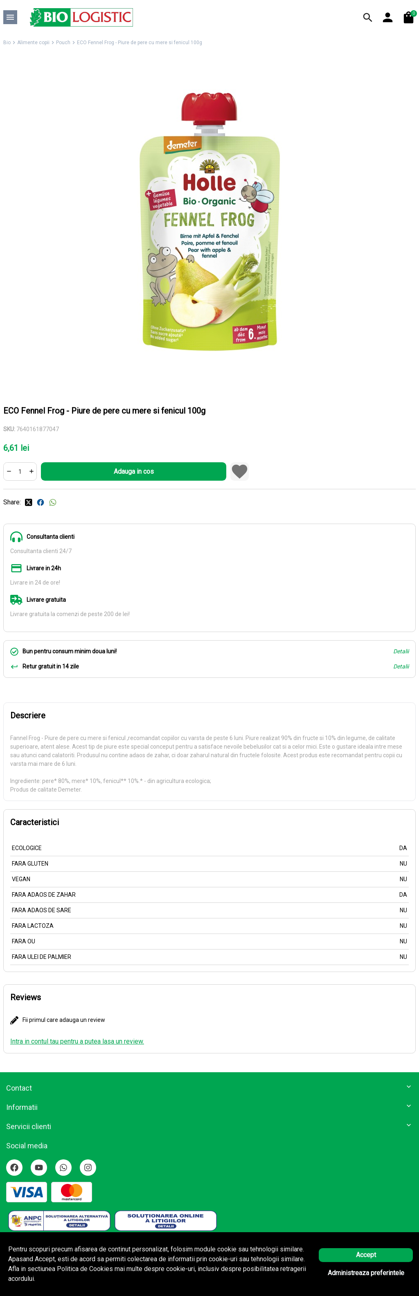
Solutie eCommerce (187, 1280)
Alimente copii (33, 42)
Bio (7, 42)
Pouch (63, 42)
